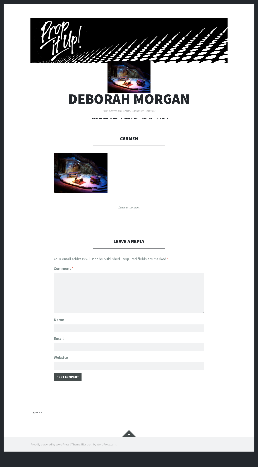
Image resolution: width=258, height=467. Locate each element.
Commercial (129, 128)
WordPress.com (106, 456)
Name (59, 328)
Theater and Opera (104, 128)
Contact (162, 128)
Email (59, 348)
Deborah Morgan (129, 109)
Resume (147, 128)
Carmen (37, 424)
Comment (63, 278)
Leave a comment (129, 218)
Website (61, 367)
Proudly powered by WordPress (49, 456)
